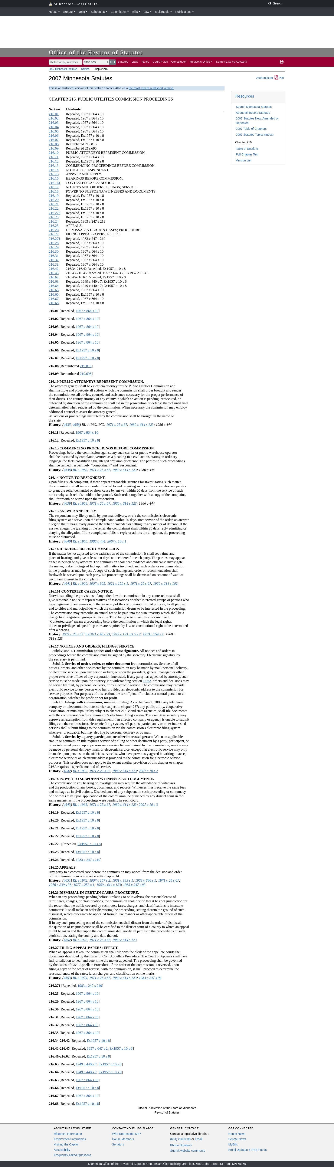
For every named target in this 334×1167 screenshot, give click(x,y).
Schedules (98, 11)
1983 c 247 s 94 (150, 978)
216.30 (54, 251)
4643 (67, 805)
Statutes (123, 61)
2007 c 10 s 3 (148, 805)
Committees (119, 11)
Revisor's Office (200, 61)
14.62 (147, 681)
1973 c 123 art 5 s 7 (126, 634)
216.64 (54, 286)
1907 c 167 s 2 (99, 880)
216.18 (54, 191)
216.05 (54, 131)
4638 (67, 470)
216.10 (54, 153)
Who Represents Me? (126, 1133)
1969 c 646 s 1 (145, 880)
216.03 (54, 123)
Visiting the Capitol (66, 1144)
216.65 (54, 290)
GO (112, 62)
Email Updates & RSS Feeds (247, 1149)
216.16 (54, 178)
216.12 (54, 161)
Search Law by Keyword (231, 61)
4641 (67, 583)
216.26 (54, 230)
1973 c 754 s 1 (153, 634)
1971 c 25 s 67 (116, 425)
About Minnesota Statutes (253, 112)
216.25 (54, 226)
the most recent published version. (151, 88)
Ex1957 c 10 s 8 (87, 350)
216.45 (54, 273)
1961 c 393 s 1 (122, 880)
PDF (280, 77)
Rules (145, 61)
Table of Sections (247, 148)
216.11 (54, 157)
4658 (76, 425)
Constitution (179, 61)
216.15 (54, 174)
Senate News (237, 1139)
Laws (135, 61)
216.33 (54, 264)
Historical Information (68, 1133)
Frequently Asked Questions (72, 1155)
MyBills (233, 1144)
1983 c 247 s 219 (88, 860)
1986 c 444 (97, 541)
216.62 (54, 277)
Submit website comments (187, 1150)
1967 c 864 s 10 (87, 311)
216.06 (54, 136)
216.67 (54, 299)
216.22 (54, 208)
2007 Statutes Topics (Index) (255, 134)
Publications (183, 11)
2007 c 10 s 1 (117, 541)
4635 (67, 425)
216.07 (54, 140)
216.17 (54, 187)
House (53, 11)
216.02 (54, 118)
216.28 (54, 243)
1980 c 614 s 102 (165, 583)
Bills (135, 11)
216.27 (54, 234)
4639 (67, 503)
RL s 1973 (80, 940)
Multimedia (162, 11)
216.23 (54, 217)
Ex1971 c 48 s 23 (97, 634)
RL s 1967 (80, 771)
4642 (67, 771)
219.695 (86, 374)
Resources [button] (244, 96)
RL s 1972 (80, 880)
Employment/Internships (70, 1139)
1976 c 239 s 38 (60, 885)
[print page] (281, 62)
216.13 (54, 166)
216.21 (54, 204)
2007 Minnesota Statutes (63, 69)
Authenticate (264, 77)
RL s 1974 (80, 978)
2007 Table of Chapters (251, 128)
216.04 (54, 127)
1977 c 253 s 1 (83, 885)
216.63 (54, 281)
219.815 (86, 366)
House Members (123, 1139)
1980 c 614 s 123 (141, 425)
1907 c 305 (97, 583)
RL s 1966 (80, 583)
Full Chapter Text (247, 154)
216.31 (54, 256)
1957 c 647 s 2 (97, 1048)
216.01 (54, 114)
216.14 (54, 170)
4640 (67, 541)
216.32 (54, 260)
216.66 (54, 294)
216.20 (54, 200)
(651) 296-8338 (180, 1139)
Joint (82, 11)
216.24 (54, 221)
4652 (67, 940)
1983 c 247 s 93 (134, 885)
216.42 (54, 269)
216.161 (54, 183)
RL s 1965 (80, 541)
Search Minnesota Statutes (254, 106)
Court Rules (160, 61)
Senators (118, 1144)
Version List (243, 160)
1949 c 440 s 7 (86, 1064)
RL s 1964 (80, 503)
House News (236, 1133)
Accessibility (62, 1149)
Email (198, 1139)
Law (146, 11)
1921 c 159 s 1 (117, 583)
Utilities (85, 69)
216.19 (54, 196)
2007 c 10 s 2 (148, 771)
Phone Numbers (181, 1145)
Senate (68, 11)
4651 (67, 880)
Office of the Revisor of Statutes (96, 52)
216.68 (54, 303)
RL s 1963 (80, 470)
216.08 (54, 144)
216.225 (54, 213)
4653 (67, 978)
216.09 (54, 148)
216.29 (54, 247)
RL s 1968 (80, 805)
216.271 (54, 239)
